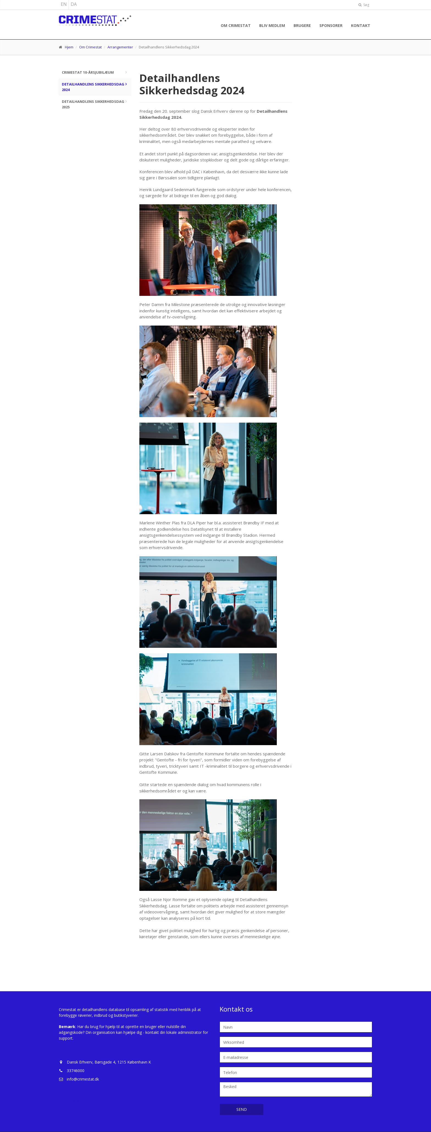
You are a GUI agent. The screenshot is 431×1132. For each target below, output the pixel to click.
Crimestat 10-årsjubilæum (88, 72)
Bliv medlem (272, 25)
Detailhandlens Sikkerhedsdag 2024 (93, 87)
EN (64, 4)
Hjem (69, 47)
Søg (363, 4)
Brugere (302, 25)
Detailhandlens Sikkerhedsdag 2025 (93, 104)
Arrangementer (120, 47)
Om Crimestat (236, 25)
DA (74, 4)
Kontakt (360, 25)
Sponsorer (330, 25)
